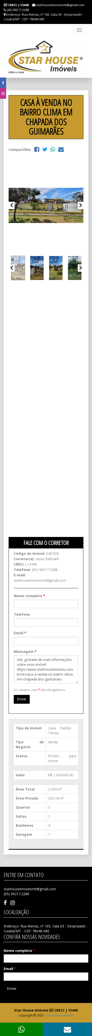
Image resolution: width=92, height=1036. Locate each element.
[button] (67, 1029)
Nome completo (29, 595)
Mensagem (25, 651)
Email (20, 633)
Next (81, 205)
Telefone (22, 614)
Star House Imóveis (59, 1015)
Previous (11, 205)
